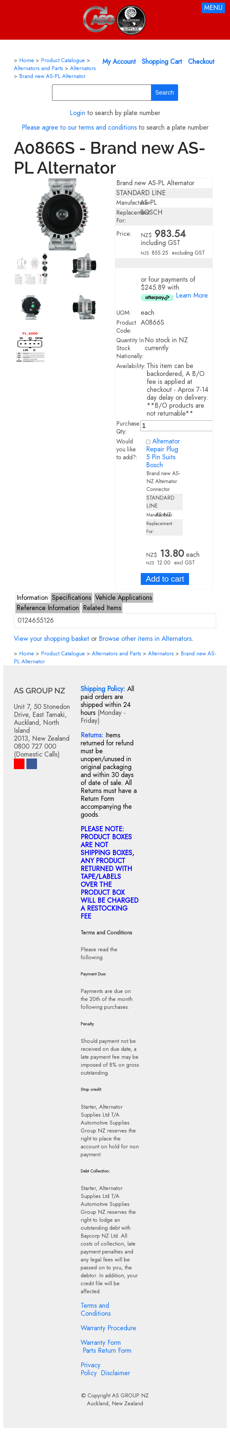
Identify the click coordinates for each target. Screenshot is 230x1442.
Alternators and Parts (38, 68)
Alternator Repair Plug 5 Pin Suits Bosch (163, 453)
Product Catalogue (63, 60)
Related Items (102, 608)
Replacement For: (133, 216)
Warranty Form (101, 1342)
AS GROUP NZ (130, 1395)
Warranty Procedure (108, 1328)
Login (77, 113)
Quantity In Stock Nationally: (130, 348)
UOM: (123, 313)
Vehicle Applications (123, 597)
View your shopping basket (51, 638)
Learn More (192, 295)
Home (26, 60)
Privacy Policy (90, 1369)
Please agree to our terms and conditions (79, 127)
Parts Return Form (107, 1350)
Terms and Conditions (96, 1309)
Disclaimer (115, 1373)
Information (32, 597)
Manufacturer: (134, 202)
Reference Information (48, 608)
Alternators (83, 68)
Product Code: (126, 326)
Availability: (131, 366)
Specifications (71, 597)
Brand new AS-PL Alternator (52, 76)
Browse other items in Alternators (145, 638)
